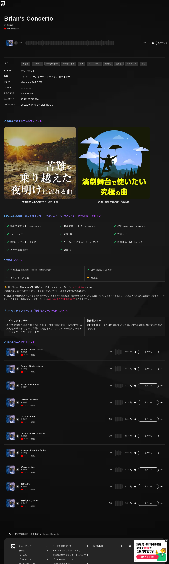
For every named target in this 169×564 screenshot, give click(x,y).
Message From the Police (36, 407)
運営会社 (57, 525)
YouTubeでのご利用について (61, 256)
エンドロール (94, 64)
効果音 (22, 507)
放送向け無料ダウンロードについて (69, 512)
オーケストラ (69, 64)
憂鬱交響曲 (27, 441)
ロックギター (52, 64)
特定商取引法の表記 (62, 521)
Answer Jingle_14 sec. (34, 323)
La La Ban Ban (30, 373)
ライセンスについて (62, 503)
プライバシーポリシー (63, 517)
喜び (143, 64)
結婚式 (108, 64)
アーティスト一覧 (27, 521)
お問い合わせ (78, 244)
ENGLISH (98, 503)
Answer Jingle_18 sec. (34, 306)
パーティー (132, 64)
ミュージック (25, 503)
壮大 (81, 64)
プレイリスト (25, 517)
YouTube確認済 (11, 29)
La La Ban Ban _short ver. (36, 390)
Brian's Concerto (31, 356)
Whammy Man (29, 424)
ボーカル (23, 512)
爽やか (25, 64)
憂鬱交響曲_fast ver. (33, 457)
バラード (37, 64)
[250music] (3, 3)
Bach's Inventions (32, 341)
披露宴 (119, 64)
